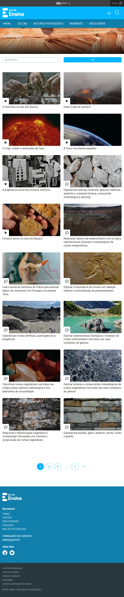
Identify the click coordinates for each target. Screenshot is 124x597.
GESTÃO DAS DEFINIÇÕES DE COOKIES (17, 584)
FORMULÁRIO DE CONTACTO (17, 536)
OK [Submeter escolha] (92, 60)
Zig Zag (22, 23)
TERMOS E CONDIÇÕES (11, 576)
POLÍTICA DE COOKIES (10, 572)
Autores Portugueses (48, 23)
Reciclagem (97, 23)
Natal (7, 23)
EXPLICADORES (10, 521)
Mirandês (76, 23)
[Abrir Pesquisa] (117, 12)
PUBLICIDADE (7, 580)
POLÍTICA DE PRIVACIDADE (12, 568)
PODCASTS (8, 525)
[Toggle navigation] (110, 14)
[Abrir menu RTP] (62, 3)
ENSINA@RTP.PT (11, 540)
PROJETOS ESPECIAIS (14, 529)
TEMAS (6, 514)
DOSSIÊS (7, 517)
